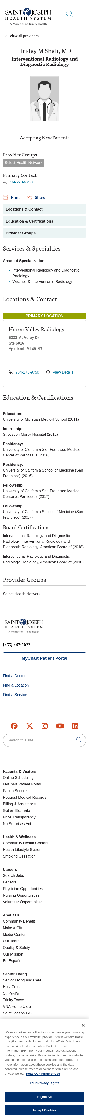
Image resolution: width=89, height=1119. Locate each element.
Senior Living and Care (22, 980)
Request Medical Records (24, 797)
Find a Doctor (14, 676)
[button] (82, 12)
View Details (60, 372)
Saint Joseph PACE (19, 1013)
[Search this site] (44, 740)
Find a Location (16, 685)
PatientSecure (15, 791)
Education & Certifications (29, 221)
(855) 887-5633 (16, 644)
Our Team (11, 941)
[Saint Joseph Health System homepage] (28, 26)
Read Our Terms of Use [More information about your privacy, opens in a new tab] (43, 1076)
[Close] (83, 1028)
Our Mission (13, 954)
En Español (12, 961)
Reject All (44, 1099)
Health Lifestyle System (22, 850)
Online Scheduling (18, 778)
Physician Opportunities (23, 889)
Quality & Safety (16, 948)
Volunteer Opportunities (22, 902)
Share (36, 197)
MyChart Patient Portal (44, 658)
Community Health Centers (25, 843)
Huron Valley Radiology (36, 329)
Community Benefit (19, 921)
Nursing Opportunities (21, 895)
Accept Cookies (44, 1113)
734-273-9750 (18, 182)
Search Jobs (13, 876)
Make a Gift (12, 928)
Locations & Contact (24, 209)
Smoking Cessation (19, 856)
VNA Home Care (17, 1007)
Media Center (14, 934)
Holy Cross (12, 987)
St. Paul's (11, 993)
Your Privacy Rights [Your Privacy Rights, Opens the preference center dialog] (44, 1086)
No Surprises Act (17, 824)
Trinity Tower (13, 1000)
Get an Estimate (16, 811)
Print (11, 197)
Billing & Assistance (19, 804)
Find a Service (15, 695)
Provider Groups (21, 233)
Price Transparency (19, 817)
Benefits (10, 882)
